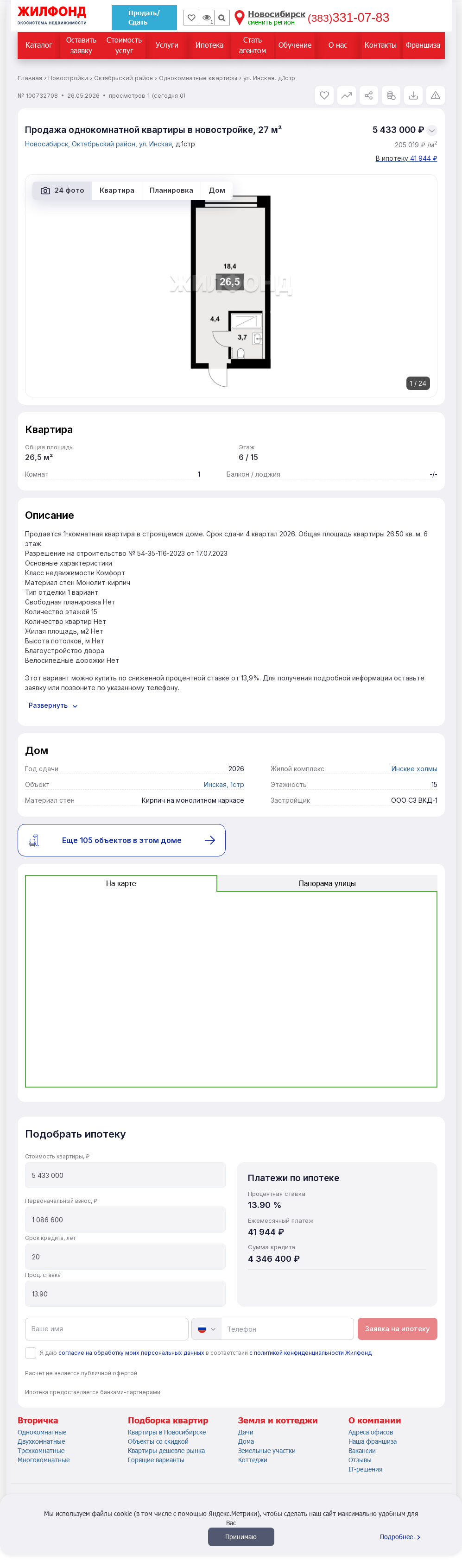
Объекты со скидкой (158, 1441)
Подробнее (401, 1537)
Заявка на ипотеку (397, 1328)
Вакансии (362, 1450)
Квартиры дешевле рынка (166, 1450)
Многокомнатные (44, 1460)
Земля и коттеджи (278, 1420)
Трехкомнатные (41, 1450)
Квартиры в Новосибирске (167, 1432)
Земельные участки (267, 1450)
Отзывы (360, 1460)
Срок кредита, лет (50, 1237)
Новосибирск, (48, 144)
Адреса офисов (370, 1432)
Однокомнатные (42, 1432)
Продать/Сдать (144, 17)
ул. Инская (155, 144)
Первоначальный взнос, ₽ (61, 1200)
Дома (246, 1441)
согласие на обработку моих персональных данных (131, 1352)
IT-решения (365, 1469)
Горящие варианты (156, 1460)
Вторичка (38, 1420)
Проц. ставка (43, 1274)
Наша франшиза (372, 1441)
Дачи (245, 1432)
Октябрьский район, (105, 144)
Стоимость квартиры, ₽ (57, 1156)
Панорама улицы (327, 883)
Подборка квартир (168, 1420)
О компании (374, 1420)
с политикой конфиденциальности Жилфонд (310, 1352)
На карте (121, 883)
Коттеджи (252, 1460)
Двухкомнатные (41, 1441)
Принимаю (241, 1537)
